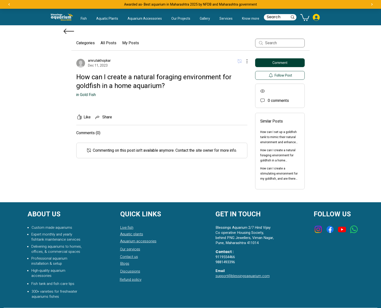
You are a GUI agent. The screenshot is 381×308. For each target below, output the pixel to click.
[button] (250, 18)
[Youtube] (342, 229)
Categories (85, 43)
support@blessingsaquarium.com (243, 276)
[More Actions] (244, 61)
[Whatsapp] (354, 229)
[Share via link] (103, 117)
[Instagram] (318, 229)
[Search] (274, 17)
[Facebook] (330, 229)
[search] (280, 43)
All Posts (108, 43)
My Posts (130, 43)
